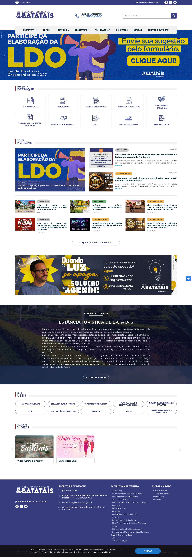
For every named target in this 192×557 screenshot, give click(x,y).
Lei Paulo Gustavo (30, 404)
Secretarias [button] (81, 30)
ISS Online (96, 411)
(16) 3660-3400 (88, 16)
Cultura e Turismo (120, 499)
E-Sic (30, 411)
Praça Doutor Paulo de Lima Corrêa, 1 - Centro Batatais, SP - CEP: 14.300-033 (83, 496)
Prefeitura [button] (28, 30)
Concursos (122, 30)
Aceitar (148, 551)
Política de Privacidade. (100, 552)
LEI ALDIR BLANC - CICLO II (63, 404)
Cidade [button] (45, 30)
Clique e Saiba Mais (96, 377)
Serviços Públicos (119, 541)
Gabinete (116, 517)
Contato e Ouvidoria (158, 30)
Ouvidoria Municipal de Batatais (161, 404)
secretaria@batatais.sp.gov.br (75, 502)
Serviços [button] (62, 30)
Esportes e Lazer (119, 508)
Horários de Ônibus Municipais (161, 411)
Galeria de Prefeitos (161, 494)
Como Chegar (118, 491)
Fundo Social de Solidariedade (125, 514)
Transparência (102, 30)
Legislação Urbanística (63, 411)
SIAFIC (129, 411)
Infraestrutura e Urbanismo (124, 520)
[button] (23, 2)
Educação (116, 505)
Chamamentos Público (96, 404)
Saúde (114, 538)
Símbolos (157, 499)
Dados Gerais (159, 497)
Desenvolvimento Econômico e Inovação (129, 502)
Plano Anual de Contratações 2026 (128, 404)
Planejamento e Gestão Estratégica (127, 529)
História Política (160, 491)
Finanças (116, 511)
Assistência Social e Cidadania (125, 497)
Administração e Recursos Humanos (127, 494)
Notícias (137, 30)
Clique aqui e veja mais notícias (96, 243)
